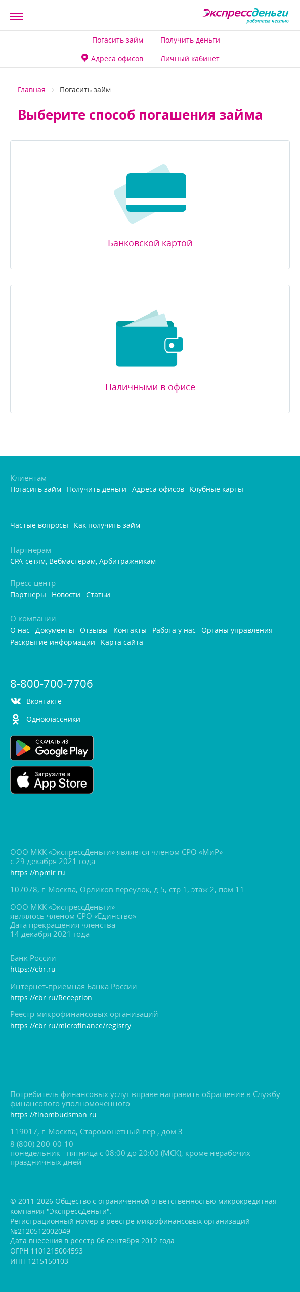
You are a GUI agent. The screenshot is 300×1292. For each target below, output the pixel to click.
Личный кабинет (190, 58)
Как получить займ (107, 525)
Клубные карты (216, 489)
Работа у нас (174, 630)
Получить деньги (190, 40)
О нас (20, 630)
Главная (32, 89)
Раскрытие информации (52, 642)
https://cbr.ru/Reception (51, 998)
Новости (66, 595)
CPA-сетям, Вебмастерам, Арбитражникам (83, 561)
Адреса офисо (112, 58)
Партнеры (28, 595)
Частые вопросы (39, 525)
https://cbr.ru (33, 969)
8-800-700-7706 (51, 683)
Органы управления (237, 630)
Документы (54, 630)
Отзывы (94, 630)
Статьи (98, 595)
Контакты (130, 630)
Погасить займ (117, 40)
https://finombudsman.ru (53, 1115)
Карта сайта (122, 642)
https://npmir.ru (37, 873)
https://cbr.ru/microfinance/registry (70, 1026)
